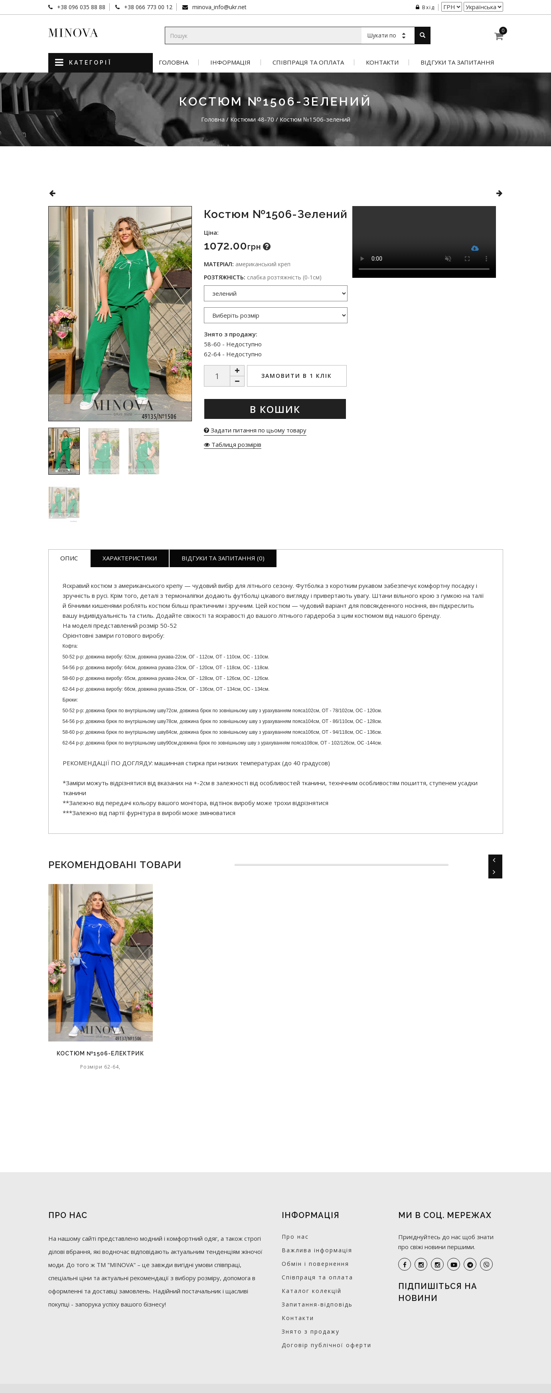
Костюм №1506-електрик (100, 1053)
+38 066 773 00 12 (147, 7)
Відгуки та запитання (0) (223, 558)
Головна (173, 62)
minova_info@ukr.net (219, 7)
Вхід (425, 7)
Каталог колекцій (312, 1291)
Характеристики (130, 558)
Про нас (295, 1236)
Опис (69, 558)
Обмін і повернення (315, 1263)
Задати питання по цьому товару (255, 430)
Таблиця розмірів (232, 444)
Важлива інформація (317, 1250)
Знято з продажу (311, 1331)
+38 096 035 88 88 (80, 7)
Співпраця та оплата (308, 62)
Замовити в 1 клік (296, 375)
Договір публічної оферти (326, 1345)
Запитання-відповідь (317, 1304)
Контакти (382, 62)
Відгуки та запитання (457, 62)
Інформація (230, 62)
